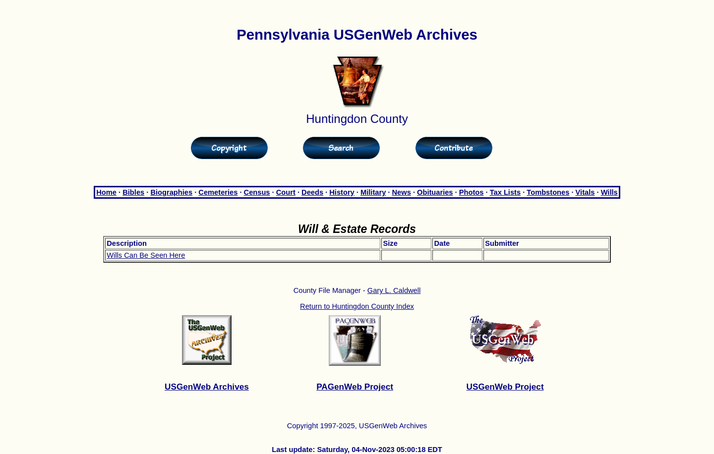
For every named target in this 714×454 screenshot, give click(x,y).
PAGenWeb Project (354, 387)
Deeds (312, 192)
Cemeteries (218, 192)
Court (286, 192)
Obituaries (435, 192)
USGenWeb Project (505, 387)
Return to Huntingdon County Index (357, 306)
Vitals (585, 192)
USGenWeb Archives (207, 387)
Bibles (133, 192)
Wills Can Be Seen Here (146, 255)
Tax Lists (505, 192)
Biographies (171, 192)
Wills (609, 192)
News (401, 192)
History (342, 192)
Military (373, 192)
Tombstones (548, 192)
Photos (471, 192)
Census (257, 192)
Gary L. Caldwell (394, 290)
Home (106, 192)
